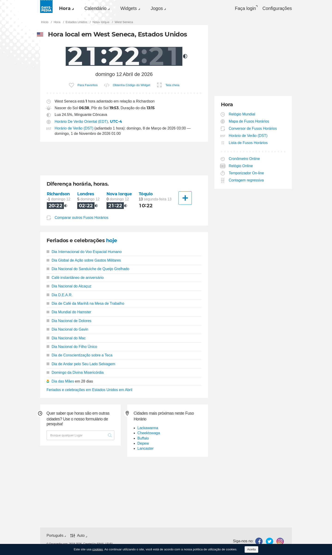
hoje (111, 240)
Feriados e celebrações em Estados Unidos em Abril (89, 390)
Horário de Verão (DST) (74, 128)
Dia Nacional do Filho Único (72, 347)
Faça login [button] (245, 8)
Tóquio (146, 193)
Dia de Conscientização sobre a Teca (80, 355)
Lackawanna (147, 428)
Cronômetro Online (244, 159)
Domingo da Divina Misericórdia (75, 372)
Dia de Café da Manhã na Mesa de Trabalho (85, 303)
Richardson (58, 193)
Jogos (157, 8)
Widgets (128, 8)
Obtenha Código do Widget (131, 85)
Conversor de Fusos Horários (253, 128)
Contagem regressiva (246, 180)
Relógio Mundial (242, 114)
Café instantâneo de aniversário (75, 278)
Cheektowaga (148, 433)
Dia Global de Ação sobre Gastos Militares (84, 260)
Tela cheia (172, 85)
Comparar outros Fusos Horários (81, 218)
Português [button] (55, 535)
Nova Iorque (119, 193)
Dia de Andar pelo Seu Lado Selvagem (81, 364)
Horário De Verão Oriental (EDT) (81, 122)
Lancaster (145, 448)
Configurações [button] (277, 8)
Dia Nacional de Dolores (69, 321)
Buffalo (143, 438)
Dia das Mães (62, 381)
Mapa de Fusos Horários (249, 121)
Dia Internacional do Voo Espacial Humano (84, 252)
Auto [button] (81, 535)
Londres (85, 193)
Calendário (95, 8)
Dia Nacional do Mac (66, 338)
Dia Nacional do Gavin (67, 329)
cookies (97, 549)
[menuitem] (65, 8)
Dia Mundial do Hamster (69, 312)
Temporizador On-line (246, 173)
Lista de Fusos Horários (248, 143)
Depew (143, 443)
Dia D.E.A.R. (59, 295)
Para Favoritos (87, 85)
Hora (65, 8)
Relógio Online (241, 166)
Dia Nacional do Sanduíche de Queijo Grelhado (88, 269)
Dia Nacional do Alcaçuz (69, 286)
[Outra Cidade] (185, 198)
